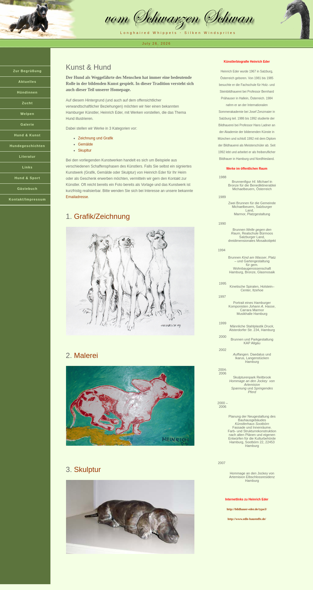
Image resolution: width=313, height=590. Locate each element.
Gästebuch (27, 188)
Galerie (27, 124)
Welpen (27, 114)
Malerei (86, 355)
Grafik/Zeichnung (102, 216)
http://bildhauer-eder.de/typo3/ (247, 509)
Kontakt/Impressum (27, 199)
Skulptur (87, 469)
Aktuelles (27, 81)
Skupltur (84, 150)
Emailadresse (77, 197)
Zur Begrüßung (27, 71)
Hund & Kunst (27, 135)
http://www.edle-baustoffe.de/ (247, 519)
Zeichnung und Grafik (95, 138)
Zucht (27, 103)
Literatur (27, 156)
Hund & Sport (27, 178)
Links (27, 167)
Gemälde (85, 144)
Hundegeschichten (27, 146)
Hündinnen (27, 92)
